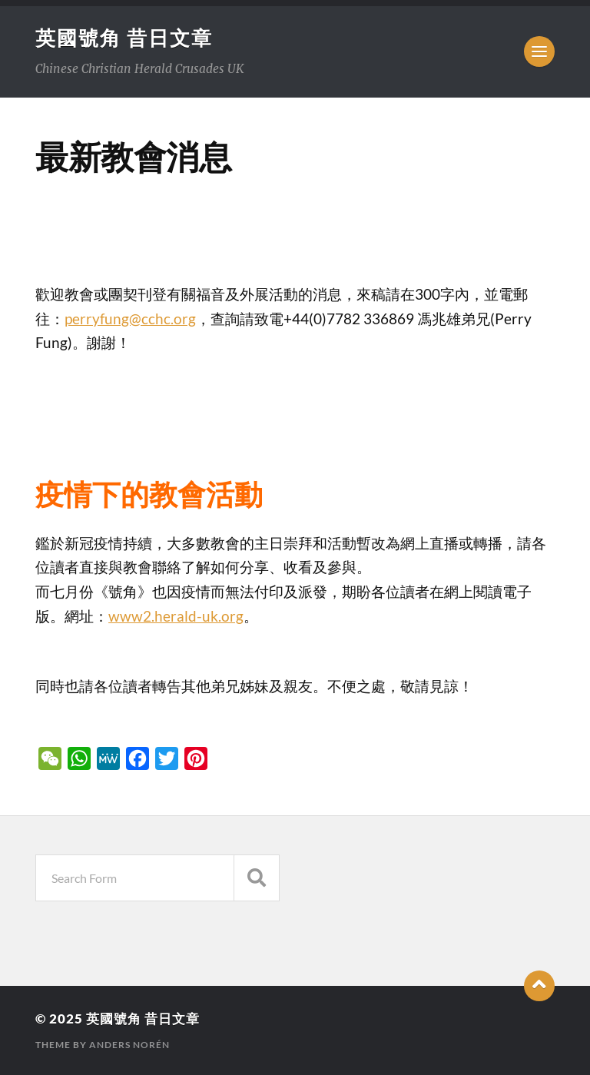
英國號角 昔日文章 (124, 37)
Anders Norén (129, 1044)
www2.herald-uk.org (176, 616)
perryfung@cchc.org (130, 318)
